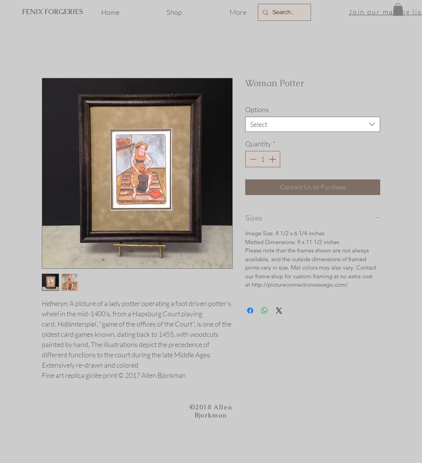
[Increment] (273, 159)
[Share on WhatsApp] (264, 310)
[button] (398, 9)
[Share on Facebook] (250, 310)
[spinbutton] (262, 159)
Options (257, 109)
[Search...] (284, 12)
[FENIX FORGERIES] (52, 11)
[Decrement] (252, 159)
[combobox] (312, 124)
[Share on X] (279, 310)
